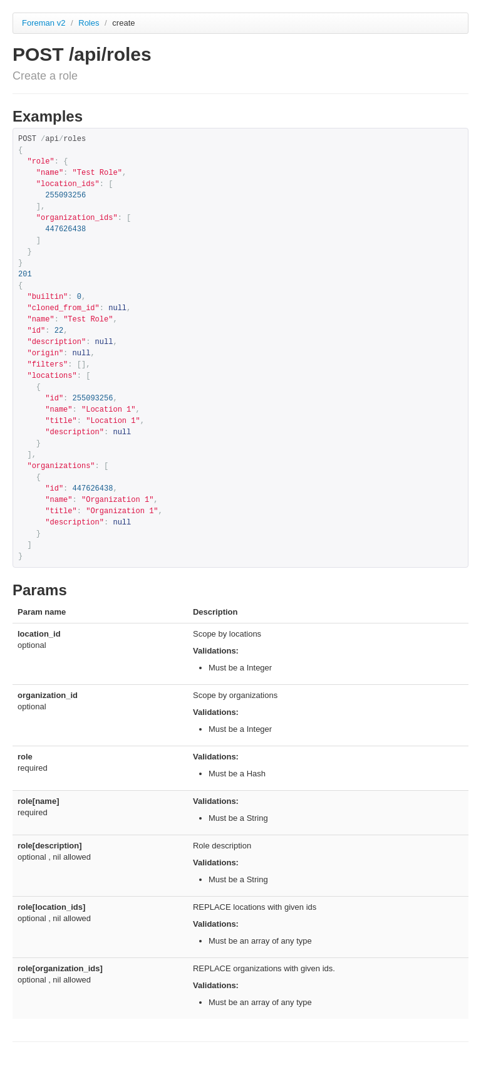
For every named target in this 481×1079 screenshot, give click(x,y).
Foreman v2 (43, 23)
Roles (89, 23)
